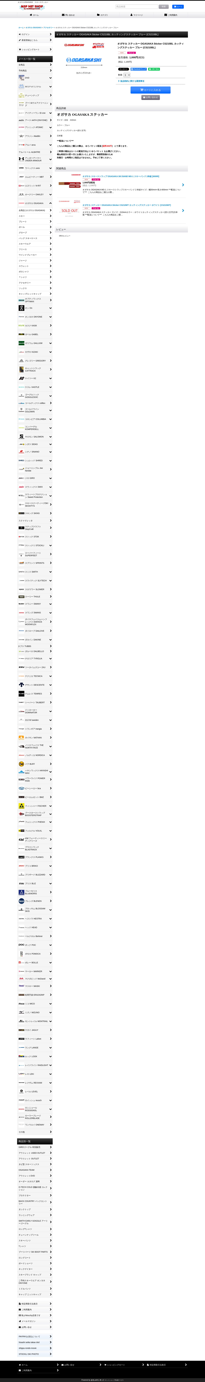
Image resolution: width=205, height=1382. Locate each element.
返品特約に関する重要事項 (131, 81)
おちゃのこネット (98, 1380)
